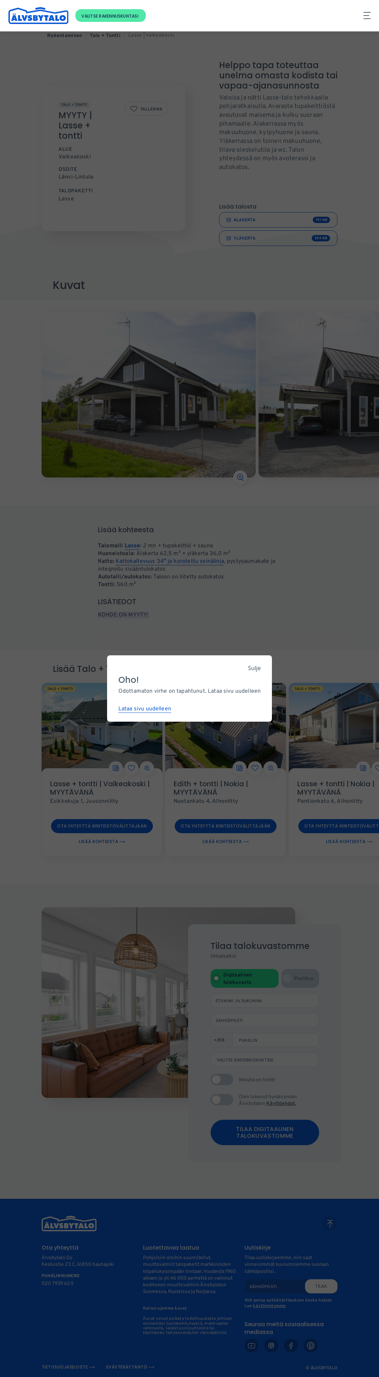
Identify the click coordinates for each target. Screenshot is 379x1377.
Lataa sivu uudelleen (144, 708)
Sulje (254, 668)
